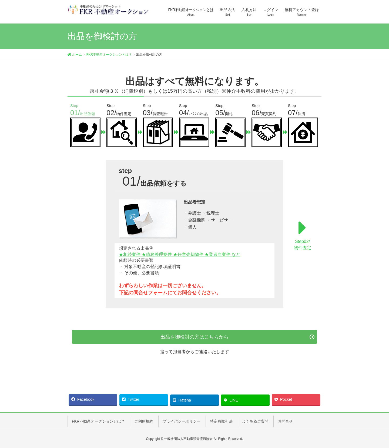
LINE (231, 399)
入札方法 (249, 12)
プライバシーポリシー (181, 421)
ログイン (270, 12)
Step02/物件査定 (302, 233)
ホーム (75, 54)
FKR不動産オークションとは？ (109, 54)
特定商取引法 (221, 421)
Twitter (130, 399)
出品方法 (227, 12)
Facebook (82, 399)
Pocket (283, 399)
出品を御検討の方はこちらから (194, 337)
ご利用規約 (143, 421)
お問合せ (285, 421)
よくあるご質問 (255, 421)
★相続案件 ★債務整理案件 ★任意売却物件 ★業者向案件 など (179, 254)
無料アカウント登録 (302, 12)
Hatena (182, 399)
